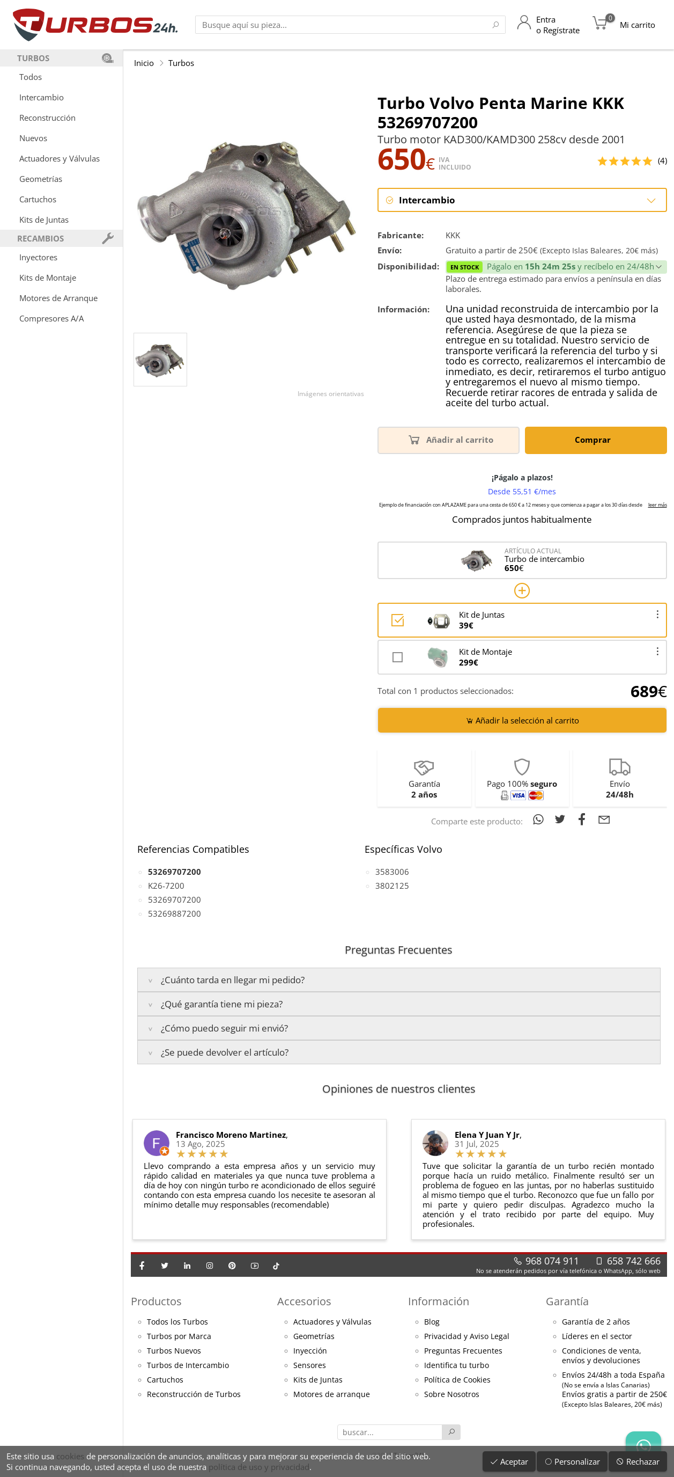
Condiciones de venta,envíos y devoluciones (601, 1356)
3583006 (392, 872)
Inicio (144, 62)
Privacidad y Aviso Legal (466, 1337)
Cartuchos (37, 199)
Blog (432, 1322)
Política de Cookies (457, 1380)
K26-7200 (166, 886)
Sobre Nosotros (451, 1395)
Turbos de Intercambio (188, 1366)
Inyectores (38, 257)
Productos (156, 1302)
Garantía (567, 1302)
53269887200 (174, 914)
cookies (70, 1456)
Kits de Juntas (44, 219)
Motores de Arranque (58, 298)
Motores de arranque (331, 1395)
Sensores (309, 1366)
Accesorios (304, 1302)
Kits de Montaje (47, 277)
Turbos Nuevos (174, 1351)
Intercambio (41, 97)
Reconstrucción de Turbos (194, 1395)
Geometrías (40, 178)
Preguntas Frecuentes (463, 1351)
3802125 (392, 886)
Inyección (310, 1351)
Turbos (181, 62)
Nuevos (33, 138)
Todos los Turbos (177, 1322)
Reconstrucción (47, 117)
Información (438, 1302)
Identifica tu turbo (456, 1366)
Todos (30, 76)
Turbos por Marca (179, 1337)
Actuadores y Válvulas (59, 158)
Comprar (594, 440)
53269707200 (174, 900)
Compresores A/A (51, 318)
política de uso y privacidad (259, 1466)
